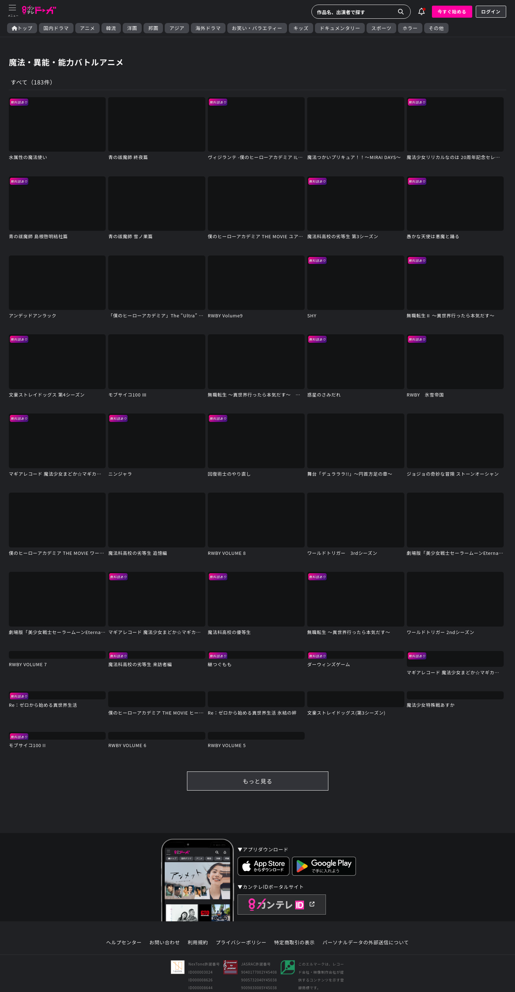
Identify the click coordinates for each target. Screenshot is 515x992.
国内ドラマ (56, 28)
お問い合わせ (165, 942)
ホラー (410, 28)
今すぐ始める (452, 11)
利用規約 (198, 942)
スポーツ (381, 28)
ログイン (491, 11)
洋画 (132, 28)
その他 (436, 28)
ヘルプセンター (124, 942)
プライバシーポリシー (241, 942)
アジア (177, 28)
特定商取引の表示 (294, 942)
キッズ (301, 28)
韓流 (111, 28)
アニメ (87, 28)
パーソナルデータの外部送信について (366, 942)
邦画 (153, 28)
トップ (22, 28)
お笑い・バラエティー (257, 28)
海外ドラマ (208, 28)
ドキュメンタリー (340, 28)
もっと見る (257, 781)
